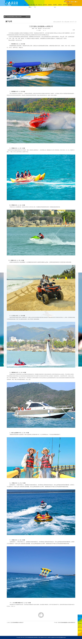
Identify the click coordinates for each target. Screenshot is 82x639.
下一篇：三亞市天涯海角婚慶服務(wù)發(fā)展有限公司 (64, 622)
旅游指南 (45, 4)
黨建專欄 (65, 4)
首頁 (25, 4)
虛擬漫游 (50, 4)
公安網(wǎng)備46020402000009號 (53, 637)
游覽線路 (60, 4)
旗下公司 (72, 21)
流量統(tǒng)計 (63, 637)
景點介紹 (40, 4)
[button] (29, 16)
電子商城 (70, 4)
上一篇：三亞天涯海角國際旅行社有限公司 (15, 622)
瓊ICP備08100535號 (43, 637)
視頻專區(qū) (55, 6)
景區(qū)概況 (35, 6)
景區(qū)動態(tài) (30, 6)
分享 (74, 29)
